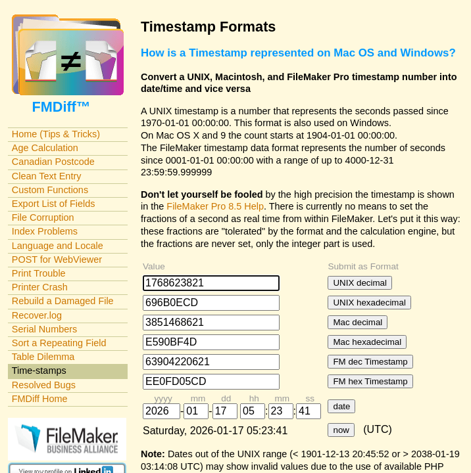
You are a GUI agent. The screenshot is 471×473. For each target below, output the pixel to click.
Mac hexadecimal (367, 342)
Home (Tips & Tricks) (56, 134)
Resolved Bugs (44, 385)
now (341, 430)
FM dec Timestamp (370, 362)
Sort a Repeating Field (59, 343)
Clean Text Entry (47, 176)
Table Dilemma (43, 356)
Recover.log (37, 315)
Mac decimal (357, 322)
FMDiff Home (40, 399)
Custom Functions (50, 190)
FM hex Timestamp (370, 381)
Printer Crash (40, 287)
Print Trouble (39, 273)
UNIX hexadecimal (369, 302)
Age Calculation (45, 148)
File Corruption (43, 217)
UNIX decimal (359, 283)
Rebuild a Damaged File (63, 301)
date (341, 406)
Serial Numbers (45, 329)
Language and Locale (57, 245)
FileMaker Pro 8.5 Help (215, 206)
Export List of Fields (53, 203)
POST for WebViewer (57, 259)
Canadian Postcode (53, 161)
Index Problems (45, 231)
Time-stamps (39, 370)
